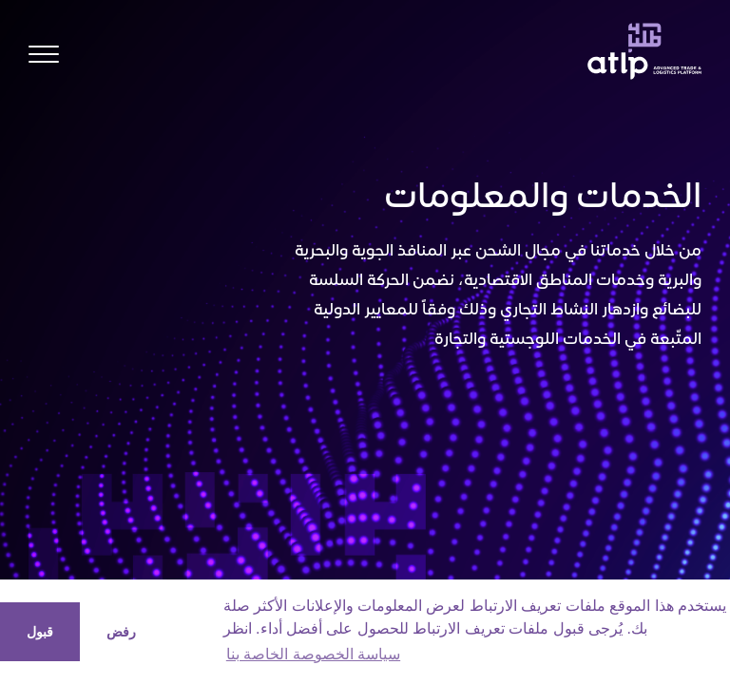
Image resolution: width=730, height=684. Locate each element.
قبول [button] (40, 631)
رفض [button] (121, 631)
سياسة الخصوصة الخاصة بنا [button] (313, 654)
